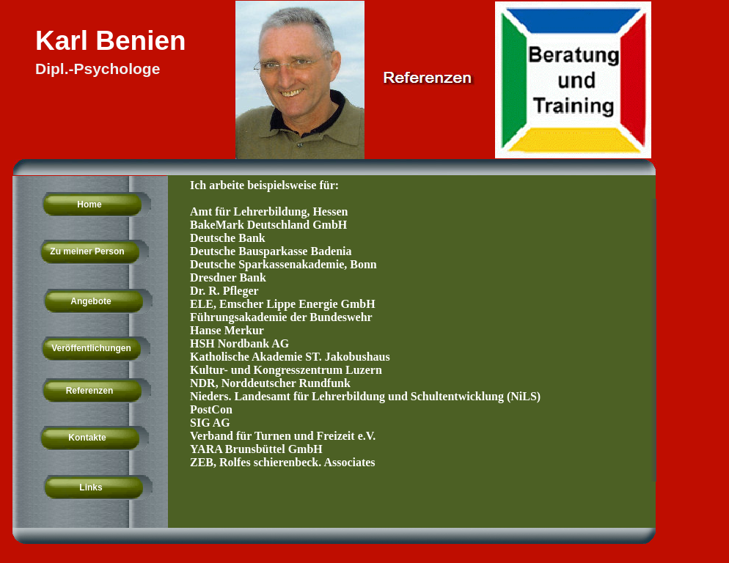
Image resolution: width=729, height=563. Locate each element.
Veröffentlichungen (91, 348)
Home (89, 204)
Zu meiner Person (87, 251)
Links (90, 487)
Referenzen (90, 391)
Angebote (90, 301)
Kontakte (87, 438)
